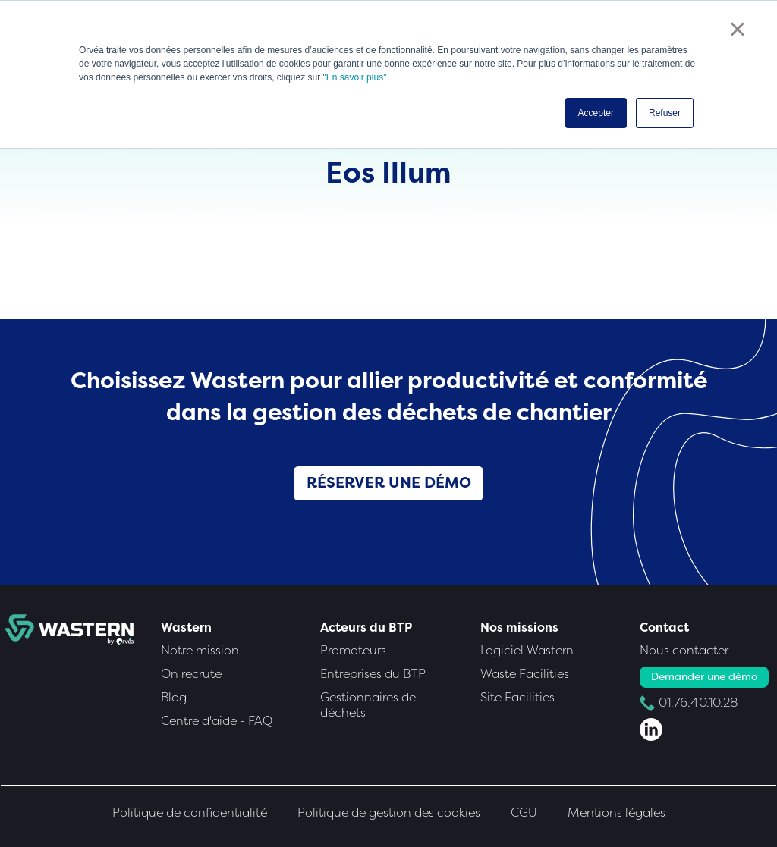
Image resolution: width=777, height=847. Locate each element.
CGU (524, 812)
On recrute (191, 674)
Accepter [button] (596, 113)
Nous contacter (684, 650)
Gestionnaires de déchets (368, 705)
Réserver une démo (389, 482)
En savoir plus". (357, 77)
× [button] (737, 29)
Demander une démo (704, 676)
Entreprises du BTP (373, 674)
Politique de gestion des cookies (388, 812)
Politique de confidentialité (189, 812)
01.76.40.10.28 (698, 702)
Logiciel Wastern (527, 650)
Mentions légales (616, 812)
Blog (174, 697)
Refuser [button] (665, 113)
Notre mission (200, 650)
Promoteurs (353, 650)
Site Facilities (517, 697)
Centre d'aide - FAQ (216, 721)
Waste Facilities (524, 674)
